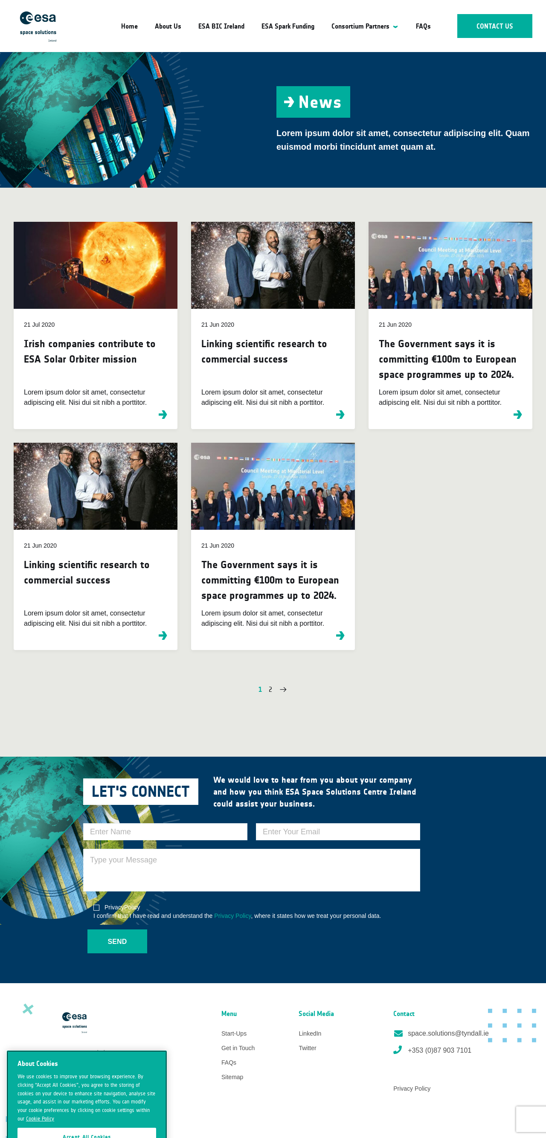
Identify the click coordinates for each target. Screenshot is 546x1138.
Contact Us (495, 26)
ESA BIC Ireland (221, 26)
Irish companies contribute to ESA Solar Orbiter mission (90, 351)
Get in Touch (238, 1048)
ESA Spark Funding (287, 26)
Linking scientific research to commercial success (264, 351)
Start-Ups (234, 1033)
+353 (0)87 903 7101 (432, 1049)
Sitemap (232, 1077)
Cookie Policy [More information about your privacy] (40, 1126)
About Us (168, 26)
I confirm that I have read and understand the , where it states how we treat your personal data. (237, 911)
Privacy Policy (232, 915)
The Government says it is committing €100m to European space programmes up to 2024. (448, 358)
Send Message (117, 945)
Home (129, 26)
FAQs (423, 26)
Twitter (307, 1048)
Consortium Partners (360, 26)
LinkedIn (310, 1033)
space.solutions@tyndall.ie (441, 1033)
